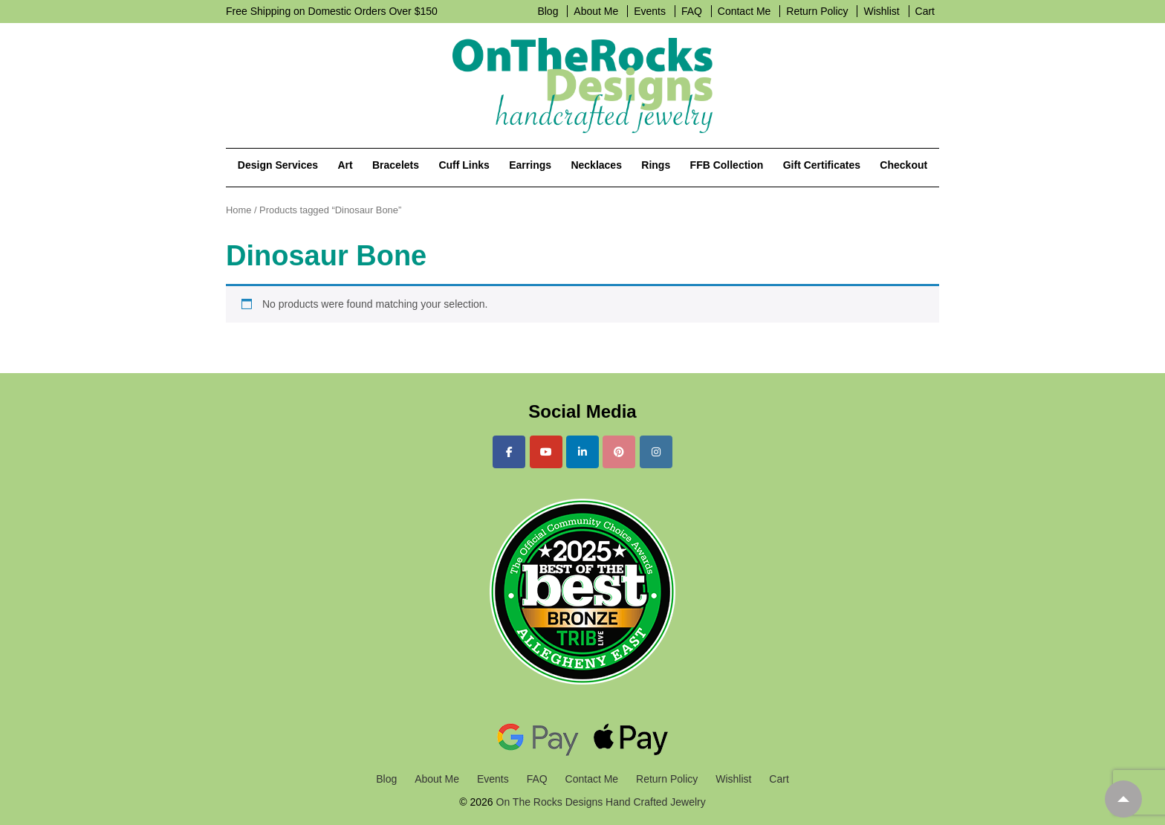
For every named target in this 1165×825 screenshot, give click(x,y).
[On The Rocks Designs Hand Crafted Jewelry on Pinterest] (619, 452)
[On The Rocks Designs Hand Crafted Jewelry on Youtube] (546, 452)
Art (344, 165)
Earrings (530, 165)
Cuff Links (463, 165)
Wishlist (881, 11)
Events (650, 11)
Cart (925, 11)
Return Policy (817, 11)
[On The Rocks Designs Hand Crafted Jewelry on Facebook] (509, 452)
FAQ (691, 11)
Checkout (903, 165)
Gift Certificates (821, 165)
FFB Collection (727, 165)
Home (238, 210)
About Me (596, 11)
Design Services (278, 165)
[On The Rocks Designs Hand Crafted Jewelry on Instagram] (656, 452)
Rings (655, 165)
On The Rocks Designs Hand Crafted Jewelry (599, 802)
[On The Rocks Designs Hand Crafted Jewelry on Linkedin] (582, 452)
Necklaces (596, 165)
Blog (547, 11)
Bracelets (395, 165)
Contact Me (744, 11)
